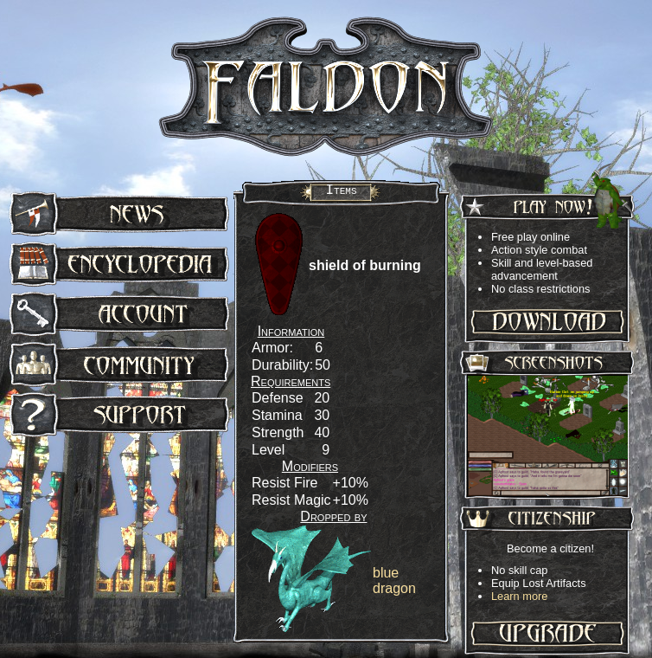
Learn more (519, 596)
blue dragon (394, 580)
